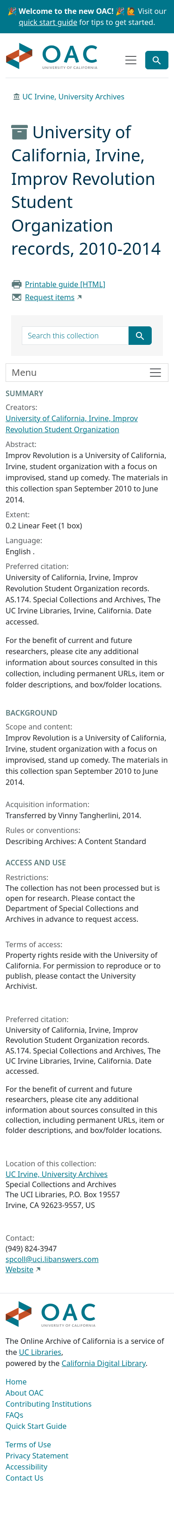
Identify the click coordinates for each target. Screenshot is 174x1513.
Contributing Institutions (48, 1404)
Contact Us (24, 1478)
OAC (52, 56)
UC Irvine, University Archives (73, 97)
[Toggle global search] (156, 60)
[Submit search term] (140, 335)
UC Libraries (40, 1352)
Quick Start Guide (36, 1426)
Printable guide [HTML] (65, 284)
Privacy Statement (37, 1456)
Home (16, 1382)
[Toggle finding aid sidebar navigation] (87, 372)
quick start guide (48, 22)
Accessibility (26, 1467)
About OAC (25, 1393)
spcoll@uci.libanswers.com (52, 1259)
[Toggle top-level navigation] (130, 60)
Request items (50, 297)
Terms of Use (28, 1444)
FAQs (14, 1415)
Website (19, 1269)
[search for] (75, 335)
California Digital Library (104, 1363)
